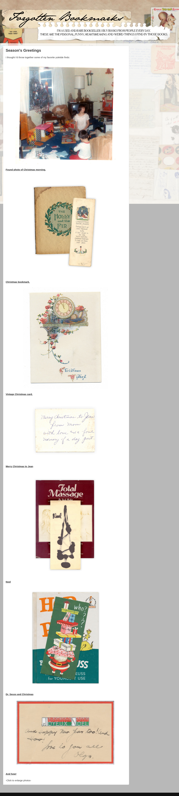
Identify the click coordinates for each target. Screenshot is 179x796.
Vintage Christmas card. (19, 394)
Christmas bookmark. (18, 282)
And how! (11, 774)
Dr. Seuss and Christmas (19, 694)
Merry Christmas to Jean (19, 466)
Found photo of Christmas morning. (26, 169)
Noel (8, 582)
